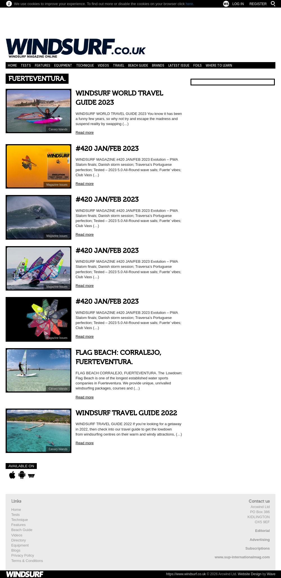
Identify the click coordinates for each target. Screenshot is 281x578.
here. (190, 4)
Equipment (63, 65)
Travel (118, 65)
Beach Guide (138, 65)
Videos (103, 65)
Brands (158, 65)
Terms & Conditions (27, 561)
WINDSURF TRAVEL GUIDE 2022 (126, 413)
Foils (197, 65)
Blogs (16, 550)
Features (42, 65)
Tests (26, 65)
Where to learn (219, 65)
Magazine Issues (56, 184)
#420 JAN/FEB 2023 (107, 149)
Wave (271, 574)
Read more (85, 132)
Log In (238, 4)
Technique (85, 65)
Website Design (250, 574)
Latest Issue (178, 65)
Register (258, 4)
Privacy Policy (22, 555)
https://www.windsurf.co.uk (186, 574)
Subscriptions (257, 548)
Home (12, 65)
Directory (18, 540)
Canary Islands (58, 129)
